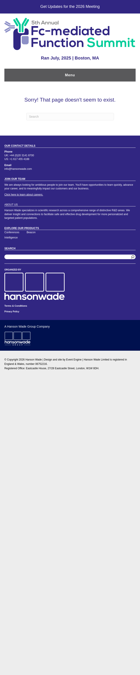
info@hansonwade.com (18, 168)
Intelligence (11, 237)
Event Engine (74, 359)
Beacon (31, 232)
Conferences (11, 232)
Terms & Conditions (15, 305)
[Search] (70, 116)
